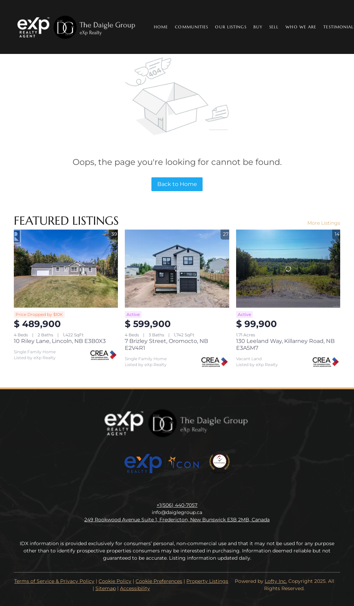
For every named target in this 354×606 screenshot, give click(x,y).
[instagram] (177, 489)
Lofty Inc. (276, 581)
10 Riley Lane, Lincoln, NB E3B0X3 (60, 341)
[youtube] (191, 489)
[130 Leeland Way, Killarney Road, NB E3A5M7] (288, 269)
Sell (274, 26)
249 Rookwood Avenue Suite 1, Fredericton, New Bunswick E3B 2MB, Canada (177, 519)
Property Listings (207, 581)
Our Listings (230, 26)
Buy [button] (257, 26)
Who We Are (301, 26)
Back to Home (177, 184)
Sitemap (105, 588)
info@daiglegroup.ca (177, 512)
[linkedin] (163, 489)
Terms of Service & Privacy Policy (54, 581)
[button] (77, 27)
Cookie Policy (115, 581)
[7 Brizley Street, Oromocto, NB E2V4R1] (177, 269)
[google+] (204, 489)
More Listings (323, 223)
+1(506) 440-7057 (177, 505)
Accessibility (135, 588)
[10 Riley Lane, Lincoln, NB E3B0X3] (66, 269)
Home (161, 26)
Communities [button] (191, 26)
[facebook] (149, 489)
